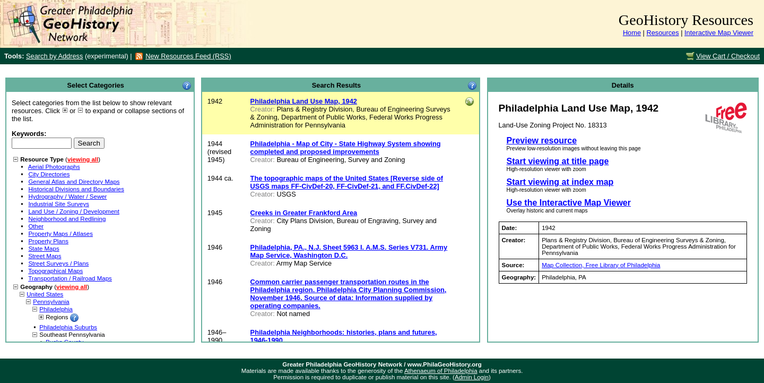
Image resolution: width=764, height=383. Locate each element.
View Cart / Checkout (728, 56)
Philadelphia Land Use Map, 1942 (303, 101)
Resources (662, 33)
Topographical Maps (55, 271)
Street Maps (44, 256)
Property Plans (48, 241)
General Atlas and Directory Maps (73, 181)
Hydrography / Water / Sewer (67, 196)
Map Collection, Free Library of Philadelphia (601, 265)
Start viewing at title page (558, 161)
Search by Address (54, 56)
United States (45, 294)
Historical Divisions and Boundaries (76, 189)
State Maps (43, 248)
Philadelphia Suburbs (68, 327)
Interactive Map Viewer (718, 33)
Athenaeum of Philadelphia (441, 371)
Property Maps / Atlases (60, 234)
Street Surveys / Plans (58, 263)
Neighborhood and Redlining (67, 219)
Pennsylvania (51, 302)
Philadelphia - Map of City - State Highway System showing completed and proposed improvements (345, 148)
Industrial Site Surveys (58, 204)
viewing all (82, 159)
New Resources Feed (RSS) (188, 56)
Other (36, 226)
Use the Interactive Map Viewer (569, 202)
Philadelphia (56, 309)
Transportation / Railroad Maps (70, 278)
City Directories (49, 174)
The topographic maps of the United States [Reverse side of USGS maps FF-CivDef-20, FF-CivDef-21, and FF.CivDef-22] (346, 182)
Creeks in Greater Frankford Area (304, 213)
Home (632, 33)
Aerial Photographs (54, 167)
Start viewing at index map (560, 181)
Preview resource (542, 140)
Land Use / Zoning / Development (73, 211)
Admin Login (472, 377)
